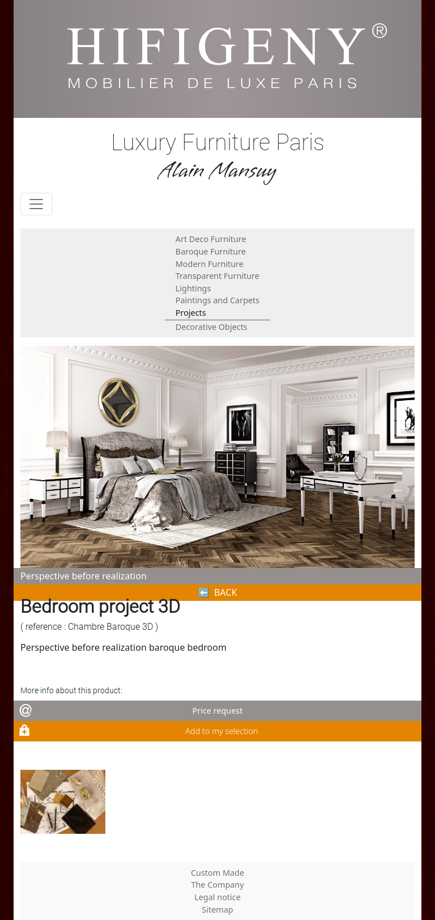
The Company (217, 884)
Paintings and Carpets (217, 300)
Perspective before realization (83, 576)
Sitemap (217, 909)
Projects (191, 312)
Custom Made (217, 872)
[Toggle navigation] (36, 204)
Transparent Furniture (217, 275)
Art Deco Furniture (211, 239)
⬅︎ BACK (217, 592)
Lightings (193, 288)
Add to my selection (221, 731)
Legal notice (217, 897)
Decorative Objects (212, 326)
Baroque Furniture (211, 251)
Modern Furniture (210, 263)
